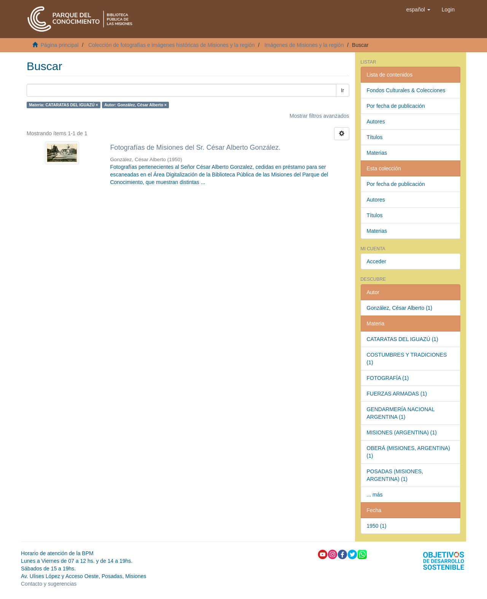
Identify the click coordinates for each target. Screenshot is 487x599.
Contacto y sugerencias (48, 584)
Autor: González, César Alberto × (135, 105)
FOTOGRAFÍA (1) (388, 378)
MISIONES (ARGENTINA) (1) (402, 432)
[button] (418, 9)
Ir (342, 90)
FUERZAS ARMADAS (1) (397, 394)
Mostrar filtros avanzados (319, 116)
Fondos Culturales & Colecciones (406, 90)
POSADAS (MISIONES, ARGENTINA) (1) (395, 475)
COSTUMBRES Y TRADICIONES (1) (407, 358)
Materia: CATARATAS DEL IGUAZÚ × (63, 105)
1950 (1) (377, 526)
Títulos (375, 137)
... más (375, 495)
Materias (377, 153)
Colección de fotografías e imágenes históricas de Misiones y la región (171, 45)
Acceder (376, 261)
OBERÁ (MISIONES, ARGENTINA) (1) (408, 452)
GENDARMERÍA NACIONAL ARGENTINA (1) (401, 413)
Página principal (60, 45)
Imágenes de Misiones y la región (304, 45)
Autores (376, 122)
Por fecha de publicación (396, 106)
